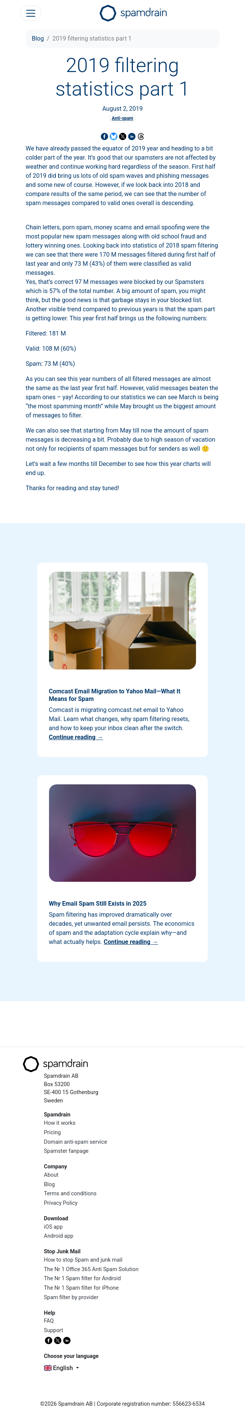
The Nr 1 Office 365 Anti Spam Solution (91, 1269)
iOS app (53, 1227)
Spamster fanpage (66, 1151)
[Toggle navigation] (30, 13)
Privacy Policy (61, 1203)
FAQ (49, 1321)
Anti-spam (122, 118)
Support (53, 1330)
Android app (59, 1236)
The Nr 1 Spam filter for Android (82, 1278)
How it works (60, 1123)
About (51, 1175)
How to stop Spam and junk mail (83, 1260)
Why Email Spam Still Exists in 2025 (98, 903)
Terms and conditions (70, 1193)
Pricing (52, 1132)
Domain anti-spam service (75, 1142)
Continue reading (76, 737)
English (59, 1368)
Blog (38, 38)
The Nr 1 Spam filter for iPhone (81, 1288)
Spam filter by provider (71, 1297)
